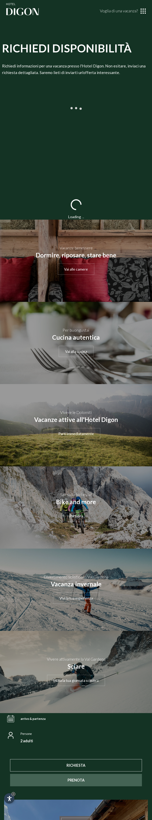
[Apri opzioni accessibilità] (9, 798)
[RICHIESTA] (76, 765)
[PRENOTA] (76, 780)
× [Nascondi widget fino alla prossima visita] (13, 794)
